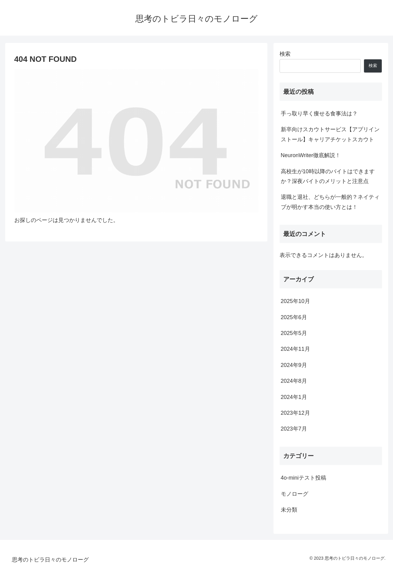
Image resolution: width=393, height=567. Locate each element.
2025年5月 (294, 333)
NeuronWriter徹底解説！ (311, 155)
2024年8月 (294, 381)
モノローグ (294, 494)
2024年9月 (294, 365)
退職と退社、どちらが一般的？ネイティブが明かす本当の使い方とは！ (330, 202)
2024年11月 (295, 349)
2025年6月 (294, 317)
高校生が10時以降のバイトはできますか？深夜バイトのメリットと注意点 (328, 176)
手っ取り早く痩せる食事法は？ (319, 114)
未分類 (289, 510)
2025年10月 (295, 301)
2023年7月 (294, 429)
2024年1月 (294, 397)
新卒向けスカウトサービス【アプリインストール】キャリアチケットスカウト (330, 134)
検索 (285, 54)
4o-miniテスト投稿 (303, 478)
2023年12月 (295, 413)
